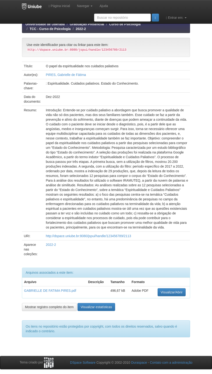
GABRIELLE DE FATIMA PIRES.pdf (50, 290)
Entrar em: (176, 18)
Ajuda (103, 6)
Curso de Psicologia (125, 24)
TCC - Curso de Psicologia (50, 29)
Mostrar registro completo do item (49, 307)
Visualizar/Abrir (172, 292)
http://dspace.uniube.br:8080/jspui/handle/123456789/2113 (88, 236)
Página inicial (59, 6)
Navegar (85, 6)
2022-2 (81, 29)
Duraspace (139, 362)
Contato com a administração (171, 362)
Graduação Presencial (87, 24)
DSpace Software (82, 362)
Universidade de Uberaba (45, 24)
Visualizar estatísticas (96, 307)
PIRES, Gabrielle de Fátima (66, 75)
